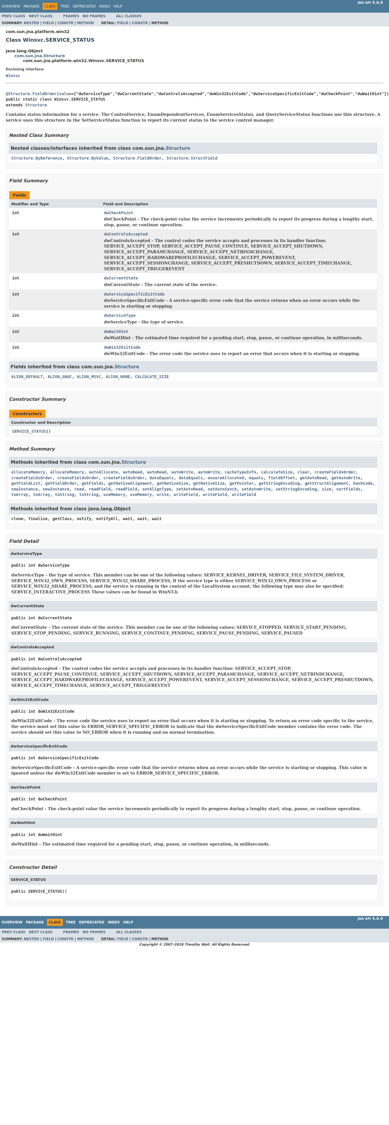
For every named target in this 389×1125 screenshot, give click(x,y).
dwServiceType (120, 315)
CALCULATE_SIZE (152, 376)
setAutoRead (189, 489)
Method (85, 23)
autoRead (132, 472)
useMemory (114, 494)
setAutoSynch (222, 489)
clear (304, 472)
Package (31, 6)
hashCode (363, 483)
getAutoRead (313, 478)
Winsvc (13, 75)
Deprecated (84, 6)
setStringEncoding (296, 489)
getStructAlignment (326, 483)
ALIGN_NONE (118, 376)
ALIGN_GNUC (59, 376)
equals (256, 478)
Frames (71, 16)
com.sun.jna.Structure (39, 55)
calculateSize (277, 472)
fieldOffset (281, 478)
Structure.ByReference (36, 158)
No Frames (94, 16)
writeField (186, 494)
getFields (92, 483)
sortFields (348, 489)
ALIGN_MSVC (89, 376)
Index (104, 6)
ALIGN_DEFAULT (27, 376)
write (163, 494)
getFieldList (25, 483)
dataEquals (161, 478)
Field (48, 23)
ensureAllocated (226, 478)
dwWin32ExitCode (122, 347)
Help (117, 6)
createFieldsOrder (335, 472)
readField (100, 489)
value (65, 93)
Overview (11, 6)
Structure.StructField (191, 158)
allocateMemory (28, 472)
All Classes (129, 16)
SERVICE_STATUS (29, 431)
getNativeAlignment (130, 483)
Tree (64, 6)
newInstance (24, 489)
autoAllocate (103, 472)
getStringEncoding (279, 483)
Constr (65, 23)
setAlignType (156, 489)
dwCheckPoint (118, 212)
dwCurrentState (121, 278)
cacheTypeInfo (240, 472)
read (79, 489)
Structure (36, 105)
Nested (31, 23)
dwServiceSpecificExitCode (134, 294)
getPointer (242, 483)
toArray (19, 494)
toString (64, 494)
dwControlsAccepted (126, 234)
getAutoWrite (346, 478)
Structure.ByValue (87, 158)
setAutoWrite (256, 489)
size (326, 489)
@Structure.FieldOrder (31, 93)
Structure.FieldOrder (137, 158)
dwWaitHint (116, 331)
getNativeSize (172, 483)
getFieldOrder (61, 483)
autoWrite (182, 472)
